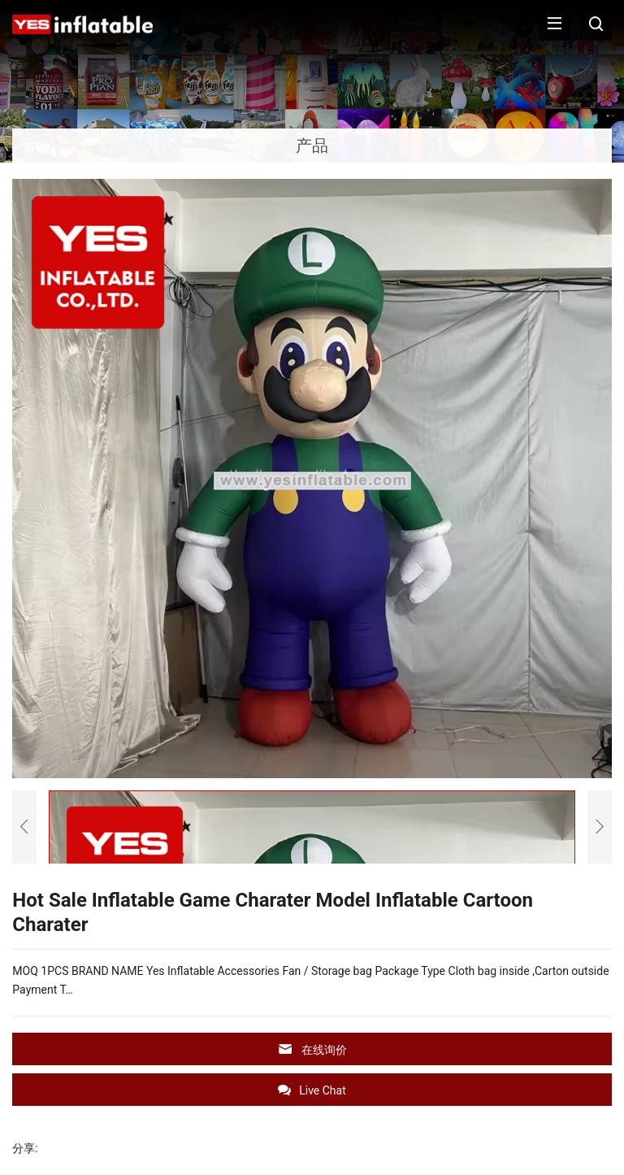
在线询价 (312, 1049)
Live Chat (312, 1090)
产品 (312, 145)
